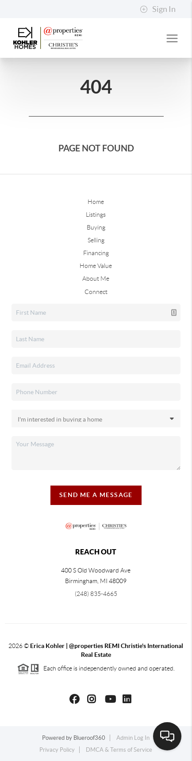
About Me (95, 278)
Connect (96, 291)
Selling (96, 240)
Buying (96, 227)
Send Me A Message (96, 494)
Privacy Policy (57, 749)
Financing (96, 252)
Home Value (96, 265)
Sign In (158, 9)
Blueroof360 (89, 738)
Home (96, 201)
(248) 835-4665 (96, 593)
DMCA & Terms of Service (119, 749)
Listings (96, 214)
